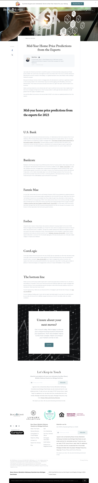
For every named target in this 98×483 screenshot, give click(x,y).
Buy (32, 445)
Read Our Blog (35, 438)
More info (76, 480)
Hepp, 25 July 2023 (41, 259)
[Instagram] (19, 426)
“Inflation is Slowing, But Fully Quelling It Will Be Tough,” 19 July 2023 (40, 203)
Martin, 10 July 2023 (64, 166)
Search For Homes (36, 442)
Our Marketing (48, 431)
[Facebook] (10, 426)
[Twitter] (13, 426)
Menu (79, 10)
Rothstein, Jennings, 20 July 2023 (57, 233)
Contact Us (34, 440)
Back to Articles (30, 38)
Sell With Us (41, 10)
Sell (45, 428)
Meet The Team (31, 10)
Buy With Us (51, 10)
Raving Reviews (35, 431)
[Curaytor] (17, 434)
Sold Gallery (47, 442)
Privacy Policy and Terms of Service (50, 397)
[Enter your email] (45, 383)
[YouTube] (16, 426)
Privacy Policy (84, 460)
